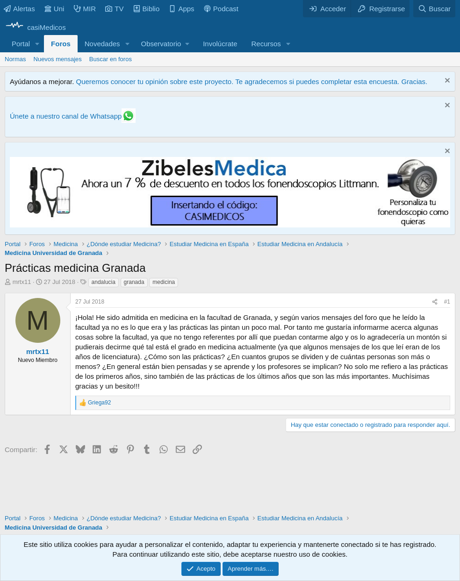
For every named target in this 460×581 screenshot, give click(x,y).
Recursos (266, 44)
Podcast (221, 9)
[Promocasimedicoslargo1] (230, 225)
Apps (181, 9)
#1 (447, 301)
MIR (85, 9)
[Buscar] (434, 8)
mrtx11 (22, 281)
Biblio (146, 9)
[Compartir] (435, 302)
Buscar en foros (110, 59)
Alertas (19, 9)
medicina (163, 282)
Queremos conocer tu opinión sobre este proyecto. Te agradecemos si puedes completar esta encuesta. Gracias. (251, 81)
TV (114, 9)
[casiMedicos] (35, 27)
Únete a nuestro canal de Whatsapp (66, 116)
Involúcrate (220, 44)
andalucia (103, 282)
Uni (54, 9)
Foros (61, 44)
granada (134, 282)
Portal (21, 44)
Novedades (102, 44)
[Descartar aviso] (446, 81)
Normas (15, 59)
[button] (37, 43)
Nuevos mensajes (58, 59)
